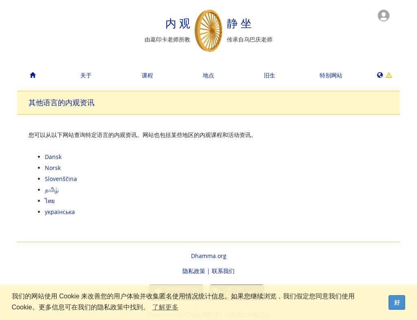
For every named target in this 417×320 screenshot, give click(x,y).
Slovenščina (61, 179)
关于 (86, 75)
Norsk (53, 168)
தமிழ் (52, 190)
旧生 (269, 75)
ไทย (50, 201)
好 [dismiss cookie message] (397, 302)
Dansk (53, 157)
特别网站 (331, 75)
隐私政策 (193, 271)
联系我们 (223, 271)
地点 (208, 75)
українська (60, 212)
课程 (147, 75)
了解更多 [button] (165, 307)
